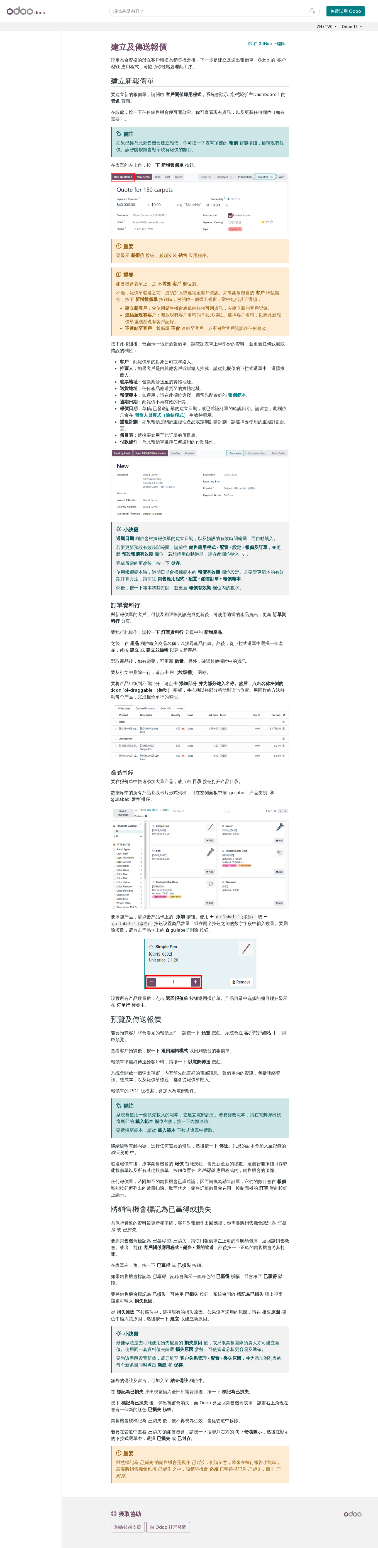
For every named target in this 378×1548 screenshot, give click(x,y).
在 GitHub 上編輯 (266, 43)
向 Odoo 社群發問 (168, 1527)
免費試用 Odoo (345, 11)
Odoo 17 (350, 26)
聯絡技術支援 (127, 1527)
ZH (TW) (325, 26)
